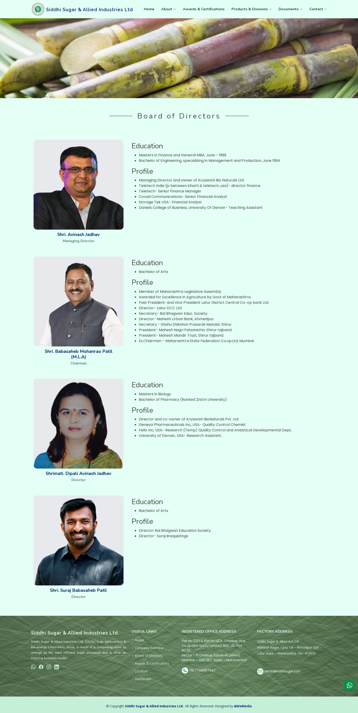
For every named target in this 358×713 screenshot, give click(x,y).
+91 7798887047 (202, 670)
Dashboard (143, 679)
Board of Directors (149, 655)
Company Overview (149, 648)
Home (149, 9)
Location (141, 671)
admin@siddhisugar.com (282, 671)
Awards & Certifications (204, 9)
